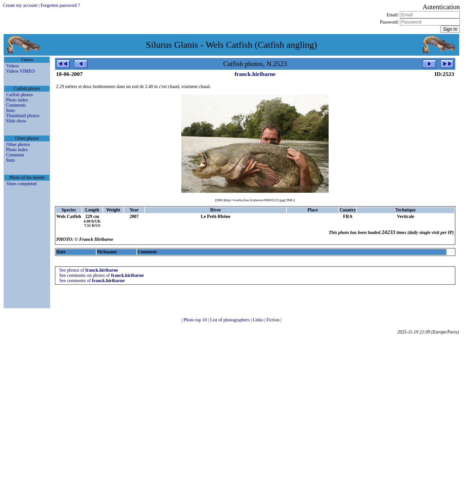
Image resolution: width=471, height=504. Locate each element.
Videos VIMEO (20, 71)
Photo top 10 (196, 319)
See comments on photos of (101, 275)
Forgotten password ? (60, 5)
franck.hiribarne (255, 74)
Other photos (18, 144)
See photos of (88, 270)
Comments (16, 105)
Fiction (273, 319)
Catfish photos (19, 94)
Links (258, 319)
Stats (10, 110)
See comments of (92, 280)
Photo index (17, 100)
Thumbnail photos (22, 115)
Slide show (16, 120)
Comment (15, 155)
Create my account (20, 5)
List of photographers (230, 319)
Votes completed (21, 183)
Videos (12, 65)
